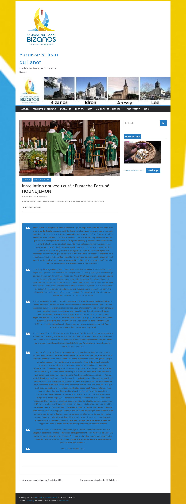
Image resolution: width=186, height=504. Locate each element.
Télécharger (153, 170)
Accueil (25, 109)
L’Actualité (65, 109)
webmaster (43, 197)
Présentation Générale (44, 109)
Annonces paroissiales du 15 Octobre (100, 480)
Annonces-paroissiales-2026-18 (134, 170)
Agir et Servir (133, 109)
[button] (121, 109)
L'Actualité (26, 180)
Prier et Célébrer (83, 109)
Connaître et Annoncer (108, 109)
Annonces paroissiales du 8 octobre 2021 (41, 480)
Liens (146, 109)
